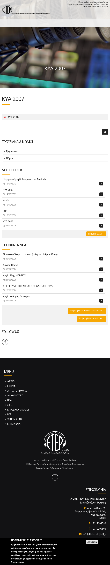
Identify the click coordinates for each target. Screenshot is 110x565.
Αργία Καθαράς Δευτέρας (16, 296)
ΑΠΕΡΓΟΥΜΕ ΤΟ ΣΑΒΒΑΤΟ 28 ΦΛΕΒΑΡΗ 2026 (28, 286)
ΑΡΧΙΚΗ (11, 381)
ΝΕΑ (9, 400)
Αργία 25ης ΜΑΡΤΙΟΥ (14, 275)
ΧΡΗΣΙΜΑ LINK (14, 419)
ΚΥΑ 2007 (13, 117)
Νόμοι (9, 158)
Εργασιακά (11, 151)
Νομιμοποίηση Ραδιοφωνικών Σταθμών (24, 179)
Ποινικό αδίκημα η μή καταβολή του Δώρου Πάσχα (30, 254)
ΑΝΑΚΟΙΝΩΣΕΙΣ (15, 395)
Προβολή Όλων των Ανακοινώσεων (86, 311)
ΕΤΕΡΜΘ (11, 386)
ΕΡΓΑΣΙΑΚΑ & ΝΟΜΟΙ (18, 409)
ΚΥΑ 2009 (8, 190)
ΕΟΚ (5, 211)
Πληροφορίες (17, 563)
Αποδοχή (92, 543)
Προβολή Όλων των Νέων (90, 318)
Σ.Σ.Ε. (10, 405)
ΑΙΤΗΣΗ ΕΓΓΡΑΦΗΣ (17, 390)
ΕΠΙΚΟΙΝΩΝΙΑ (14, 424)
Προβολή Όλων (95, 234)
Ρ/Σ (9, 414)
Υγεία (6, 200)
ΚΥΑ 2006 (8, 221)
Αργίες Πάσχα (10, 265)
